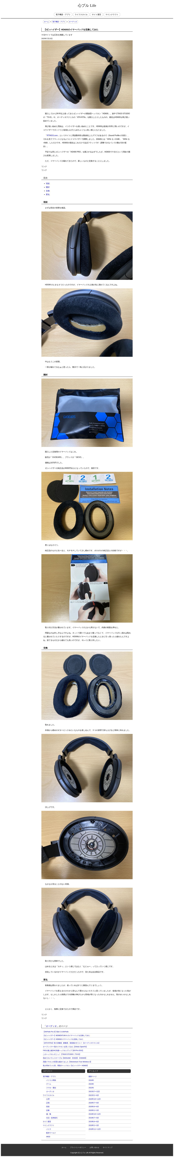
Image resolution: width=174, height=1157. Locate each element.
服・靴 (48, 1114)
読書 (47, 1110)
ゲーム (48, 1084)
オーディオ (73, 22)
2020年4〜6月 (94, 1106)
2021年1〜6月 (94, 1095)
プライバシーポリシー (78, 1147)
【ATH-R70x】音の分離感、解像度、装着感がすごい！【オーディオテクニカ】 (71, 1043)
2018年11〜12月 (95, 1129)
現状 (48, 183)
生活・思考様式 (51, 1118)
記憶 (47, 1103)
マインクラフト (111, 14)
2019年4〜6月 (94, 1121)
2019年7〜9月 (94, 1118)
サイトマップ (107, 1147)
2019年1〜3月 (94, 1125)
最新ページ (93, 1076)
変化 (48, 194)
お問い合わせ (94, 1147)
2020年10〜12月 (95, 1099)
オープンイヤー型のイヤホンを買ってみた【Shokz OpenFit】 (65, 1047)
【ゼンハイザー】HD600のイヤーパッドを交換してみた (63, 1039)
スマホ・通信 (51, 1088)
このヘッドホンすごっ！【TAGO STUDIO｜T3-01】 (62, 1054)
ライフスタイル (81, 14)
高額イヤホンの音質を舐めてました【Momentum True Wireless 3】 (67, 1062)
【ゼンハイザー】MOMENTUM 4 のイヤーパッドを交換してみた (66, 1035)
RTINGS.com (52, 135)
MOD (48, 1137)
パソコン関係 (51, 1080)
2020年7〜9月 (94, 1103)
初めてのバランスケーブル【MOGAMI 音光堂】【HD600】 (65, 1058)
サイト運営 (96, 14)
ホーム (46, 22)
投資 (47, 1106)
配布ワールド (51, 1133)
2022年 (91, 1088)
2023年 (91, 1084)
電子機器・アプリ (63, 14)
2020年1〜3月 (94, 1110)
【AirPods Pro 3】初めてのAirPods (55, 1032)
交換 (48, 191)
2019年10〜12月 (95, 1114)
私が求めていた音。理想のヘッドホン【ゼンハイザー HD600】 (65, 1065)
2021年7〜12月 (94, 1091)
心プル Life (87, 5)
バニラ (48, 1129)
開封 (48, 187)
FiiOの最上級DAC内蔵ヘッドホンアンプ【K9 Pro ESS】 (63, 1050)
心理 (47, 1099)
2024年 (91, 1080)
